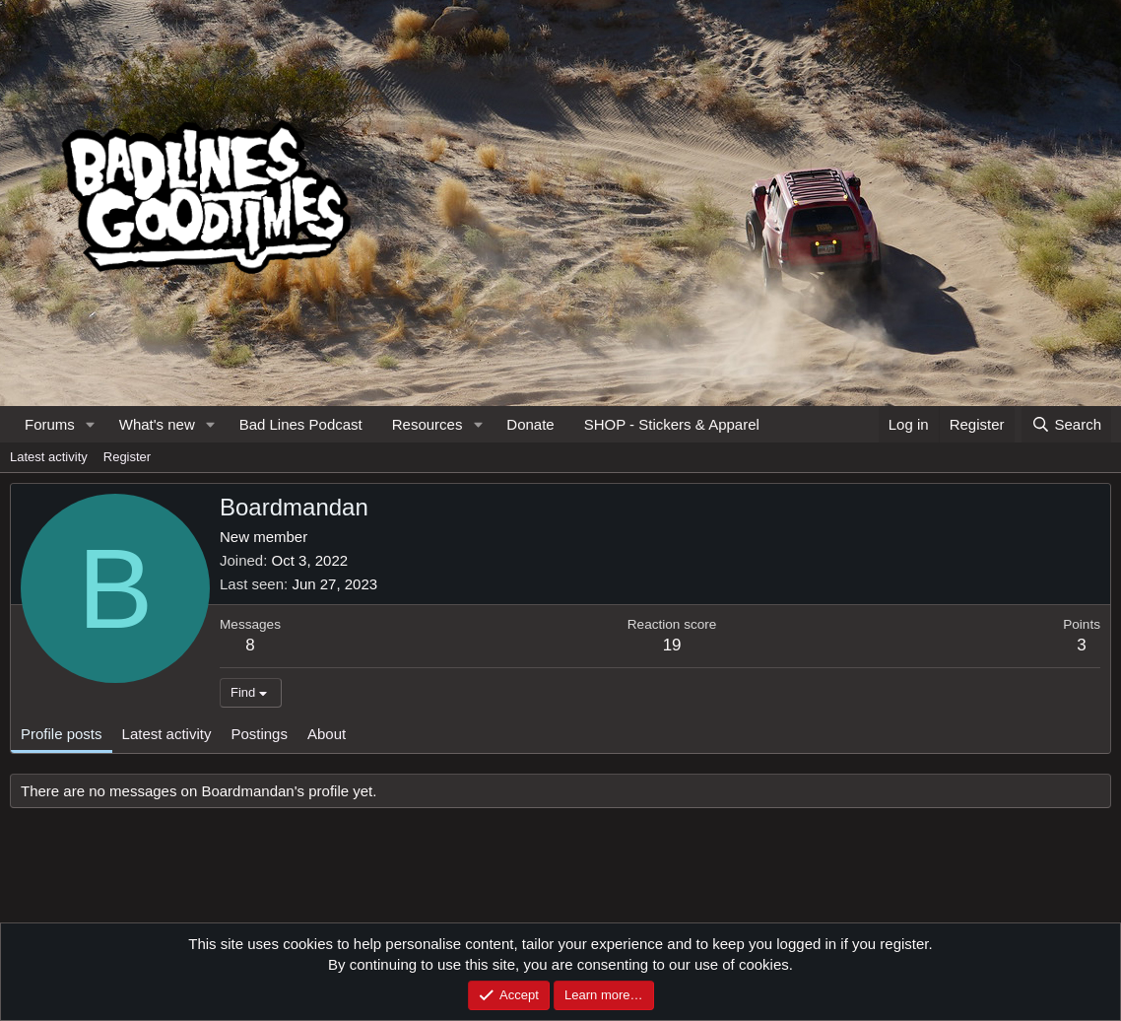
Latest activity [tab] (167, 733)
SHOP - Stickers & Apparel (671, 424)
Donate (530, 424)
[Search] (1066, 424)
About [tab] (326, 733)
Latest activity (49, 456)
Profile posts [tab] (61, 733)
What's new (157, 424)
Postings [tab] (259, 733)
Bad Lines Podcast (301, 424)
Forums (50, 424)
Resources (427, 424)
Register (127, 456)
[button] (90, 424)
